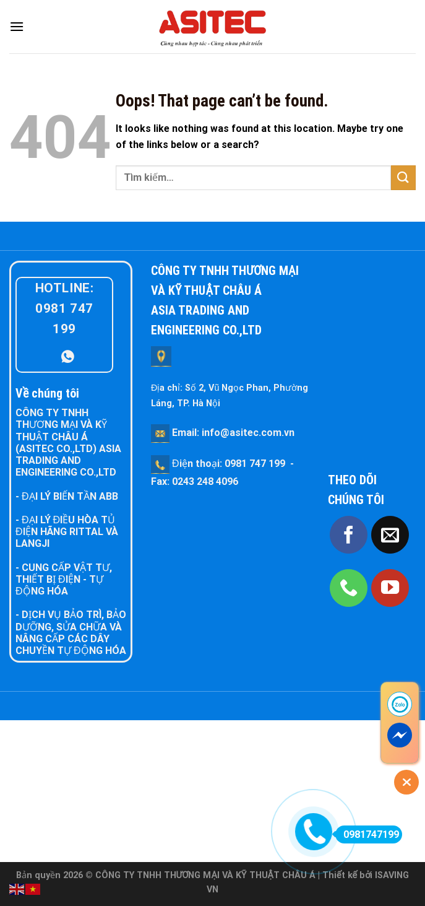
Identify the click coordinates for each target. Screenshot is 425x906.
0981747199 (367, 834)
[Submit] (403, 177)
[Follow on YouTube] (390, 588)
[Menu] (16, 26)
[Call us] (348, 588)
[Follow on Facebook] (348, 535)
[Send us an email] (390, 535)
